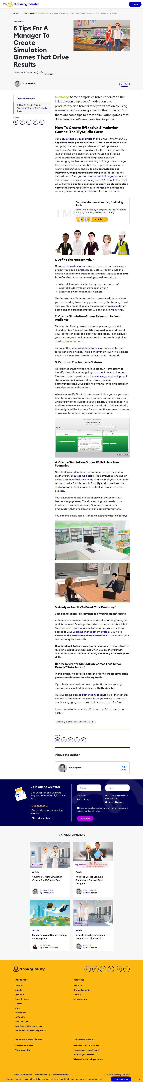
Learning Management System (91, 631)
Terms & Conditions (22, 1074)
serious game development (111, 376)
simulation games (88, 348)
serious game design (81, 475)
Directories (20, 1012)
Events (18, 1003)
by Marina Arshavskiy (49, 947)
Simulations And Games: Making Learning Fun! (49, 937)
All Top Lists (20, 1017)
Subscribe (85, 818)
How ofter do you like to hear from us (116, 797)
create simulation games (103, 176)
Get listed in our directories (86, 1045)
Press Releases (22, 999)
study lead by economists (77, 138)
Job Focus (82, 795)
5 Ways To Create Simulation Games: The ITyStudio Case (47, 878)
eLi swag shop (80, 999)
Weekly (119, 802)
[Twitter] (95, 969)
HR (80, 799)
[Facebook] (88, 969)
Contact (77, 994)
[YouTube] (111, 969)
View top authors (23, 1050)
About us (78, 985)
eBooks (18, 990)
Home (16, 13)
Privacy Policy (41, 1074)
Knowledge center (82, 990)
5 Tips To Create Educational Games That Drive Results (91, 937)
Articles (19, 985)
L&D (88, 799)
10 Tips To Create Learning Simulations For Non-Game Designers (90, 880)
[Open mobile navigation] (5, 4)
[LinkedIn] (103, 969)
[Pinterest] (119, 969)
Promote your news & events (87, 1050)
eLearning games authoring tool (79, 694)
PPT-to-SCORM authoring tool (30, 1030)
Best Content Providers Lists (28, 1026)
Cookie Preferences (60, 1074)
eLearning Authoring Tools (35, 13)
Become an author (24, 1045)
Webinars (19, 994)
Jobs (17, 1008)
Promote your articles (84, 1054)
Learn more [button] (106, 811)
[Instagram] (126, 969)
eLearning (92, 161)
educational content (70, 341)
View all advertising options (90, 1059)
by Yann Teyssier (47, 892)
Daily (109, 802)
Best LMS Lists (22, 1021)
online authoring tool (67, 479)
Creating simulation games (71, 266)
